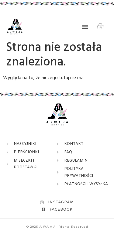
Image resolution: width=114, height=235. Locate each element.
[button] (85, 27)
